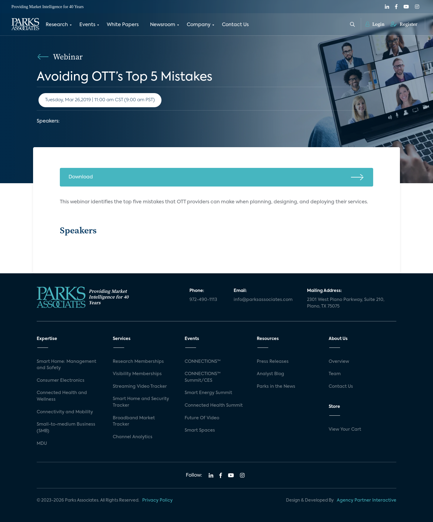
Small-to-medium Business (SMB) (66, 427)
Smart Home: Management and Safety (66, 365)
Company (198, 25)
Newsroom (162, 25)
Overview (339, 362)
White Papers (123, 25)
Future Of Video (202, 418)
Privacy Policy (157, 500)
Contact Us (235, 25)
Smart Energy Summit (208, 393)
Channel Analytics (132, 437)
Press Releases (273, 362)
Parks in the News (276, 386)
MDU (42, 444)
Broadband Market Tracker (134, 421)
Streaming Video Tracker (140, 386)
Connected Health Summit (214, 405)
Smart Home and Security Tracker (141, 402)
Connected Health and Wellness (62, 396)
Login (375, 24)
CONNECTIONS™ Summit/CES (203, 377)
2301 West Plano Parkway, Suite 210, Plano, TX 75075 (345, 303)
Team (335, 374)
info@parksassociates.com (263, 300)
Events (87, 25)
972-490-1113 (203, 300)
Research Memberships (138, 362)
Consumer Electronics (60, 380)
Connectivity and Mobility (65, 412)
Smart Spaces (200, 430)
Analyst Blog (270, 374)
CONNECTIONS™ (203, 362)
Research (57, 25)
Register (404, 24)
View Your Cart (345, 429)
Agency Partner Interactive (366, 500)
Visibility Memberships (137, 374)
